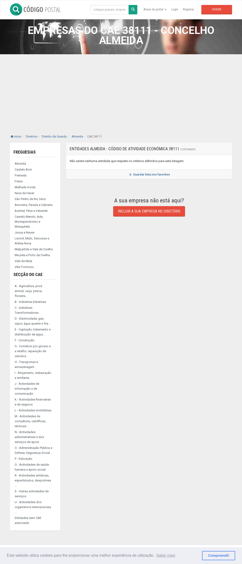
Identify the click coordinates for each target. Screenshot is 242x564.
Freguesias (24, 152)
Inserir (216, 9)
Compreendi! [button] (218, 555)
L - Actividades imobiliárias (33, 410)
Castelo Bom (23, 169)
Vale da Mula (23, 261)
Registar (188, 9)
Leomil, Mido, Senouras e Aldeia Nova (32, 241)
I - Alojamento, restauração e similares (33, 375)
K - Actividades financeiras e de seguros (33, 402)
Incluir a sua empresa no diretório (149, 211)
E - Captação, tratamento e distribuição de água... (33, 332)
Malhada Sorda (25, 187)
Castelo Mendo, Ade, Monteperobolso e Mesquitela (29, 221)
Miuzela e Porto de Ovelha (32, 255)
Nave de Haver (24, 193)
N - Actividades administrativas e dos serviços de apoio (29, 437)
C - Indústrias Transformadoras (27, 310)
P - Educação (23, 458)
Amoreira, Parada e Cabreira (33, 205)
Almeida (20, 163)
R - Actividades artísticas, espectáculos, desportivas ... (33, 480)
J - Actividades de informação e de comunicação (27, 388)
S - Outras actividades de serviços (32, 493)
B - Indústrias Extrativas (30, 302)
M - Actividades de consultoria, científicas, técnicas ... (30, 421)
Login (174, 9)
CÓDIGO (35, 9)
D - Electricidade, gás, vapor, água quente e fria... (32, 321)
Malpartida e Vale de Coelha (34, 249)
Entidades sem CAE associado (28, 520)
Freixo (19, 181)
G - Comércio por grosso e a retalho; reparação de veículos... (33, 351)
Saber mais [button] (165, 555)
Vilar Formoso (24, 267)
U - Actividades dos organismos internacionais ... (33, 507)
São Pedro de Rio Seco (30, 199)
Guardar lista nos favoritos (149, 174)
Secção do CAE (28, 274)
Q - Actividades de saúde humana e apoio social (32, 467)
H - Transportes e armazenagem (26, 364)
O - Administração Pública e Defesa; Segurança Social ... (34, 450)
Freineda (20, 175)
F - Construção (25, 340)
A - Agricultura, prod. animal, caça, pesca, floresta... (29, 291)
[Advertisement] (121, 90)
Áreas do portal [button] (154, 9)
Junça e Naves (25, 232)
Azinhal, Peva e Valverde (31, 211)
